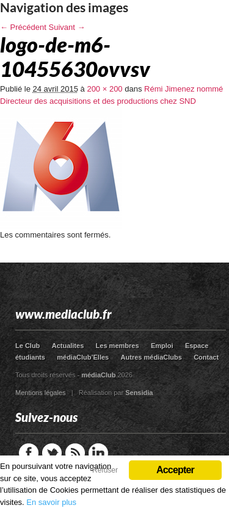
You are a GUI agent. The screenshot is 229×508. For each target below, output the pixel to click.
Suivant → (67, 27)
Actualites (68, 345)
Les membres (117, 345)
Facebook (28, 453)
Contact (206, 357)
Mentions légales (40, 392)
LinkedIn (98, 453)
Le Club (27, 345)
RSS (75, 453)
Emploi (162, 345)
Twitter (52, 453)
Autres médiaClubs (151, 357)
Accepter (175, 470)
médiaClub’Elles (83, 357)
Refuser (105, 470)
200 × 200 (104, 88)
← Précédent (23, 27)
